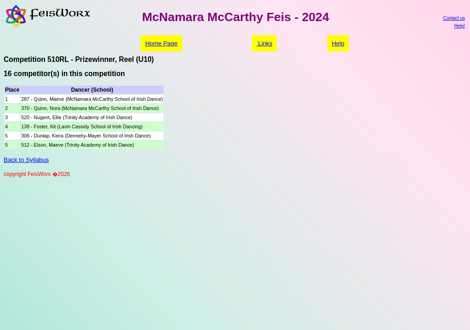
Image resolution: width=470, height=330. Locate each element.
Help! (459, 25)
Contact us (454, 18)
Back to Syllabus (26, 159)
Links (265, 43)
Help (338, 43)
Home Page (161, 43)
